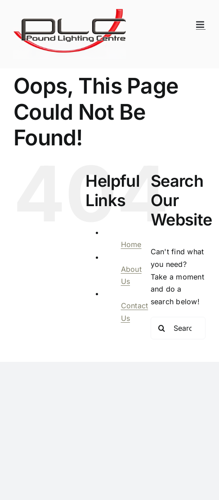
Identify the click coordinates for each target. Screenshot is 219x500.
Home (131, 244)
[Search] (162, 328)
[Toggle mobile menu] (201, 24)
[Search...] (178, 328)
